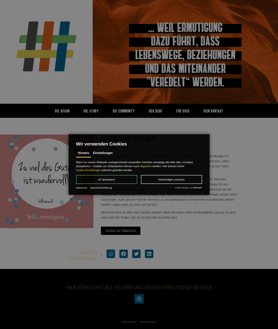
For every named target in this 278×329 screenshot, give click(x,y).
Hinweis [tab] (83, 153)
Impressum (81, 188)
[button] (106, 179)
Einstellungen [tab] (103, 153)
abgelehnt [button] (146, 166)
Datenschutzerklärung (101, 188)
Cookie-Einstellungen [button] (88, 170)
